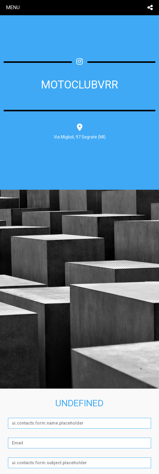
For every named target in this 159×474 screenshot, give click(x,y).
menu (13, 7)
